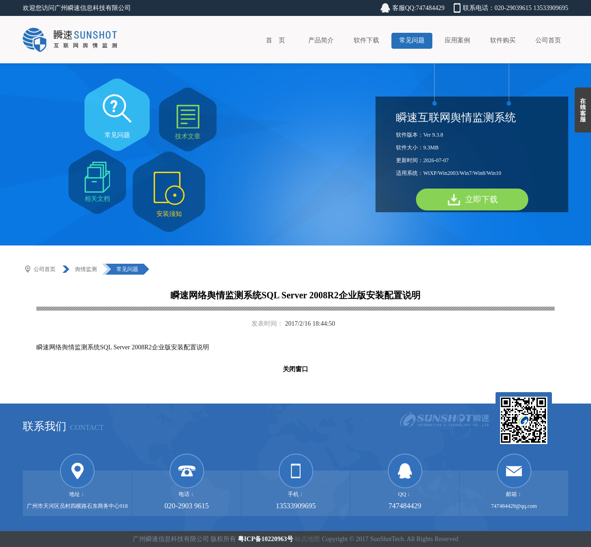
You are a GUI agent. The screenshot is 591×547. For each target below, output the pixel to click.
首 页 (275, 40)
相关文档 (97, 198)
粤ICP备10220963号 (265, 539)
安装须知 (169, 213)
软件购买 (503, 40)
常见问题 (412, 40)
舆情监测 (86, 269)
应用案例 (457, 40)
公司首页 (548, 40)
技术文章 (187, 136)
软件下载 (366, 40)
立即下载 (481, 199)
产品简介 (321, 40)
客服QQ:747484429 (418, 8)
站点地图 (307, 539)
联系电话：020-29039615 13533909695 (515, 8)
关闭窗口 (295, 369)
